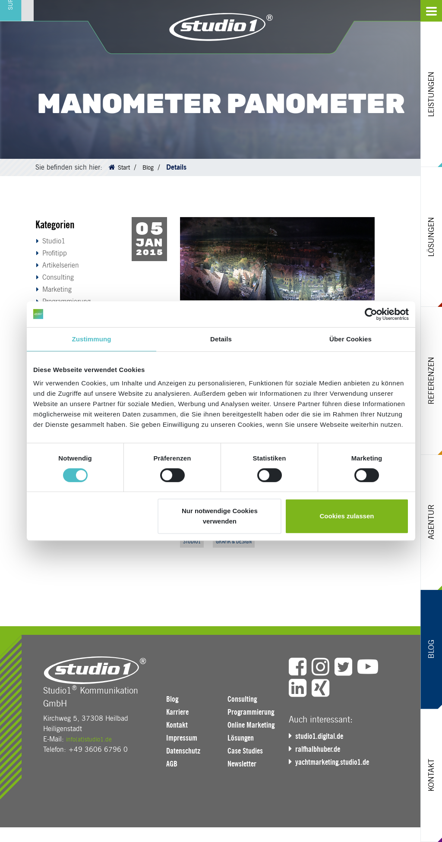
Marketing (57, 289)
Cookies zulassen (347, 516)
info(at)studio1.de (92, 741)
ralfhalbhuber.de (320, 750)
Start (125, 167)
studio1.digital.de (322, 737)
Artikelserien (60, 265)
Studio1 (54, 241)
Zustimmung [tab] (91, 339)
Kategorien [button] (55, 224)
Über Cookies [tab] (350, 339)
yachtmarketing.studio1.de (335, 763)
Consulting (58, 277)
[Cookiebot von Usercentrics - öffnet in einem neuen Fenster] (371, 314)
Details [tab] (221, 339)
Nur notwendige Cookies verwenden (220, 516)
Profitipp (54, 253)
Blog (150, 167)
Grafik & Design (241, 542)
